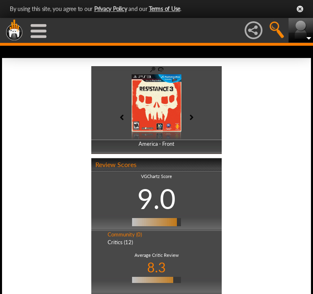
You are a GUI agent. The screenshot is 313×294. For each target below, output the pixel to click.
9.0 (156, 198)
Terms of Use (164, 8)
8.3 (156, 267)
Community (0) (125, 234)
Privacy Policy (110, 8)
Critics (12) (120, 242)
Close (300, 9)
